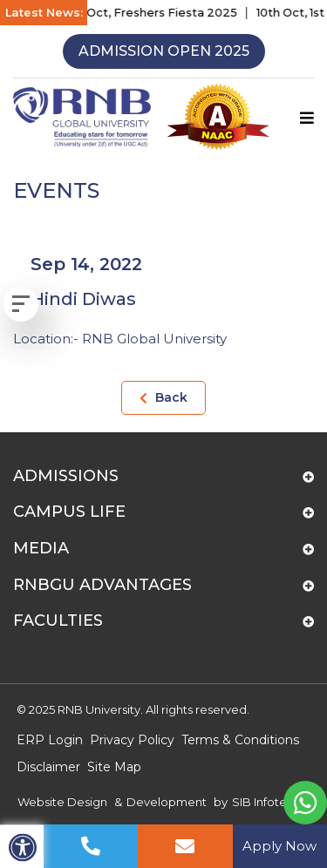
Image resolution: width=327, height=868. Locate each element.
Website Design (62, 802)
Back (163, 397)
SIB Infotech (266, 802)
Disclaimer (48, 767)
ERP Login (50, 740)
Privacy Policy (132, 740)
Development (166, 802)
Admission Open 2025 (163, 51)
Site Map (114, 767)
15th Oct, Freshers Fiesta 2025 (154, 12)
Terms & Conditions (240, 740)
